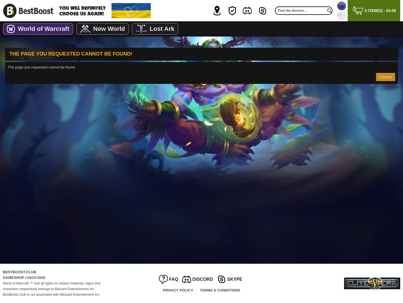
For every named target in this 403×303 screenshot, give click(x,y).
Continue (385, 77)
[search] (329, 10)
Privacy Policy (178, 290)
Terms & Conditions (220, 290)
